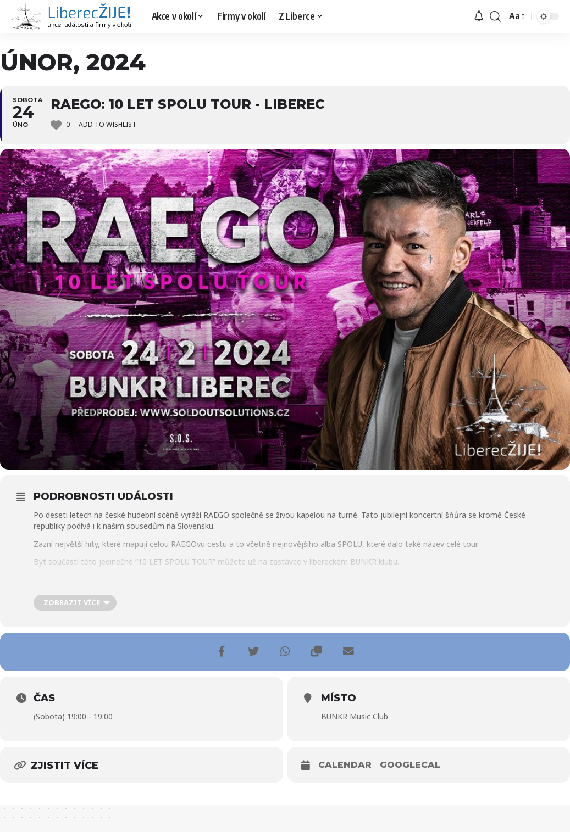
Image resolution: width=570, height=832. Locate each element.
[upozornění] (478, 16)
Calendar (345, 765)
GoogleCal (410, 765)
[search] (495, 16)
